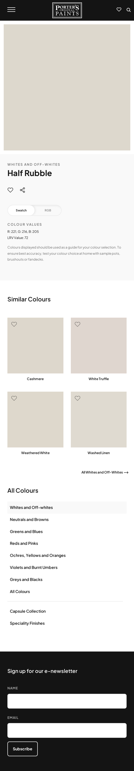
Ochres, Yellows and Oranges (38, 555)
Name (12, 688)
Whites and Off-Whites (33, 164)
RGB (48, 210)
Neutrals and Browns (29, 519)
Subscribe (22, 748)
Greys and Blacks (26, 579)
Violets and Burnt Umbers (33, 567)
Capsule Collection (28, 611)
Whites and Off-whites (31, 507)
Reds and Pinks (24, 543)
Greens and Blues (26, 531)
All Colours (20, 591)
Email (13, 717)
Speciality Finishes (27, 623)
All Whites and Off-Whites (102, 472)
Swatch (21, 210)
